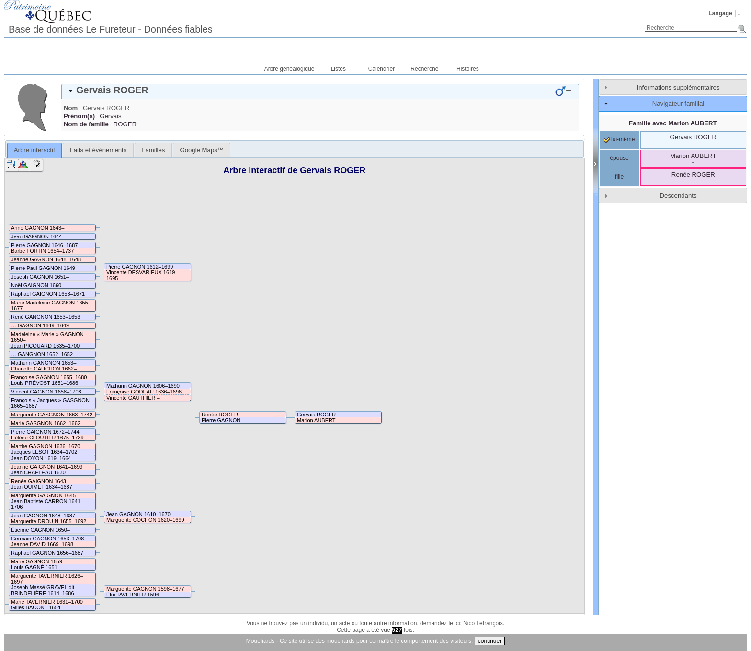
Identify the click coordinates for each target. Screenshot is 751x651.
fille (619, 176)
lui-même (619, 139)
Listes (338, 69)
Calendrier (381, 69)
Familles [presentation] (153, 150)
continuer (489, 641)
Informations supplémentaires (678, 87)
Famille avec (673, 123)
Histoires (467, 69)
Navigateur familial (678, 103)
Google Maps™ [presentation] (202, 150)
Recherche (424, 69)
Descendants (678, 195)
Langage (720, 13)
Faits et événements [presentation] (98, 150)
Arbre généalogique (289, 69)
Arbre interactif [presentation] (34, 150)
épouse (619, 158)
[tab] (320, 91)
